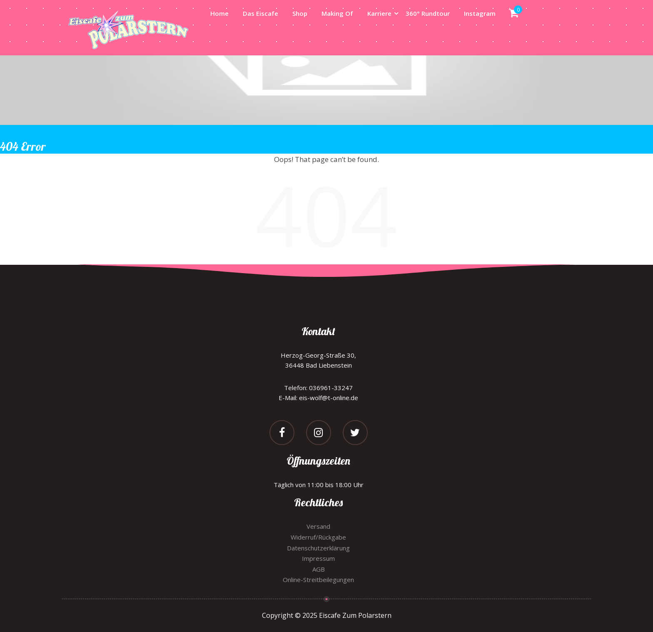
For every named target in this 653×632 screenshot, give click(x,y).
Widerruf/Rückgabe (318, 537)
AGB (318, 569)
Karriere (379, 13)
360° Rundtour (428, 13)
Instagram (480, 13)
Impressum (318, 558)
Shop (299, 13)
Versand (318, 526)
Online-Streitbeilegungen (318, 579)
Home (219, 13)
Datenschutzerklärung (318, 548)
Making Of (337, 13)
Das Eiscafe (260, 13)
